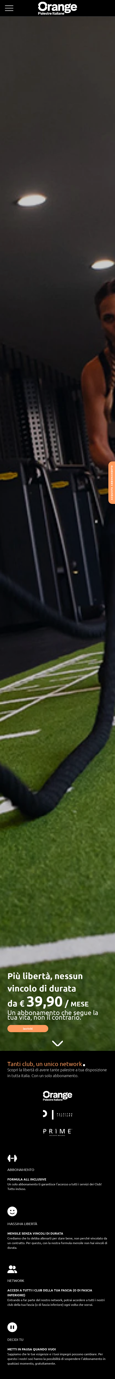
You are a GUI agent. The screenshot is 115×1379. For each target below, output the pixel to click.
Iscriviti (28, 1028)
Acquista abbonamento (111, 482)
